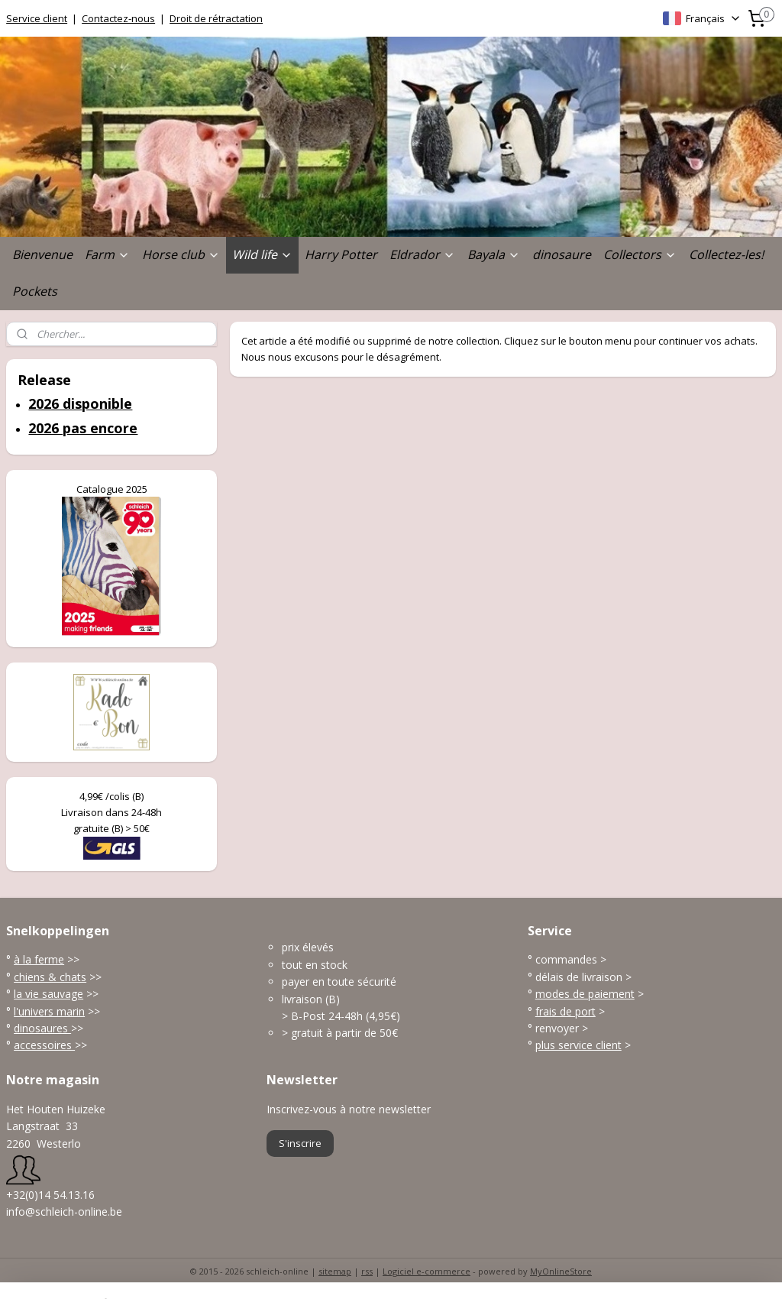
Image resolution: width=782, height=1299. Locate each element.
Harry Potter (341, 254)
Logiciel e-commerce (426, 1271)
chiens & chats (50, 977)
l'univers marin (49, 1011)
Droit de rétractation (216, 18)
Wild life (262, 254)
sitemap (334, 1271)
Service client (36, 18)
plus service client (578, 1045)
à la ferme (39, 959)
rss (367, 1271)
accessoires (44, 1045)
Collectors (640, 254)
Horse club (181, 254)
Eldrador (422, 254)
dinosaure (561, 254)
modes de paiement (585, 993)
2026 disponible (80, 403)
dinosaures (42, 1028)
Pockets (34, 291)
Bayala (493, 254)
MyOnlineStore (561, 1271)
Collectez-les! (726, 254)
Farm (107, 254)
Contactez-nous (118, 18)
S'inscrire (300, 1143)
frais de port (565, 1011)
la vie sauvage (48, 993)
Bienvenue (42, 254)
